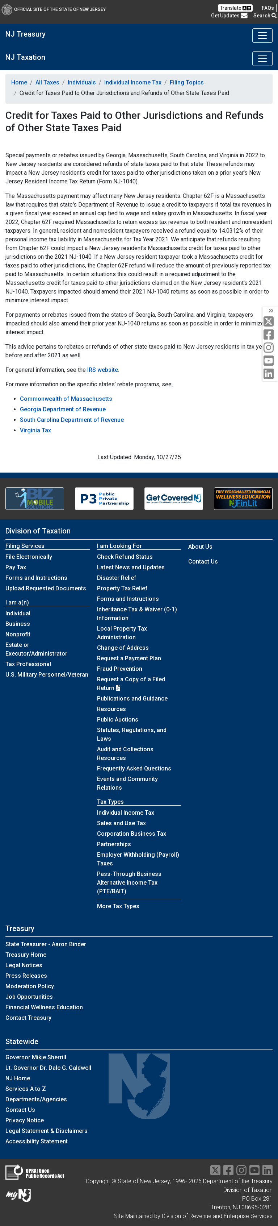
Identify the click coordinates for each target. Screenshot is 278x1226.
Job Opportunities (29, 996)
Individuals (82, 82)
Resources (111, 709)
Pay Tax (15, 567)
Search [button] (265, 15)
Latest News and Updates (131, 567)
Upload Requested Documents (45, 588)
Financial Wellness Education (44, 1007)
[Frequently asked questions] (268, 8)
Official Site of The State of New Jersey (53, 9)
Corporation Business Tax (131, 833)
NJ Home (17, 1078)
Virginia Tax (35, 430)
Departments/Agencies (36, 1099)
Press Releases (26, 975)
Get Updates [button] (229, 15)
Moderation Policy (29, 986)
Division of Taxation (38, 531)
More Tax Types (118, 906)
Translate (235, 8)
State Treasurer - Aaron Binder (45, 944)
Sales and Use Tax (121, 823)
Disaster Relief (116, 577)
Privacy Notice (24, 1120)
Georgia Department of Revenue (63, 409)
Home (19, 82)
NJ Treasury (25, 34)
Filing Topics (187, 82)
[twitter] (270, 322)
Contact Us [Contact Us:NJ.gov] (20, 1109)
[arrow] (270, 311)
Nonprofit (17, 634)
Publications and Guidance (132, 698)
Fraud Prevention (119, 668)
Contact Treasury (28, 1017)
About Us (200, 546)
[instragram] (241, 1172)
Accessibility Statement (36, 1141)
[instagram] (270, 348)
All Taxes (47, 82)
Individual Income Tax (132, 82)
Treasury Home (25, 954)
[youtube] (270, 361)
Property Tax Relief (122, 588)
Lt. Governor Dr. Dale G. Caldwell (48, 1067)
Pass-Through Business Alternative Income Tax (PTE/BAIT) (129, 882)
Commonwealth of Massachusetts (66, 398)
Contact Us (203, 561)
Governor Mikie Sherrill (35, 1057)
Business (17, 623)
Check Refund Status (125, 556)
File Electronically (28, 556)
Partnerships (114, 844)
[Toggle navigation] (262, 35)
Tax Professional (28, 664)
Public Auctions (117, 719)
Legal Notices (23, 965)
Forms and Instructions (36, 577)
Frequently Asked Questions (134, 768)
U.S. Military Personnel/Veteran (46, 674)
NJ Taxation (25, 57)
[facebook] (270, 335)
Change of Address (123, 647)
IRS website (102, 369)
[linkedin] (270, 374)
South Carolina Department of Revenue (72, 419)
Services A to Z (25, 1088)
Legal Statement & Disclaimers (46, 1130)
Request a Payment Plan (129, 658)
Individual (17, 613)
